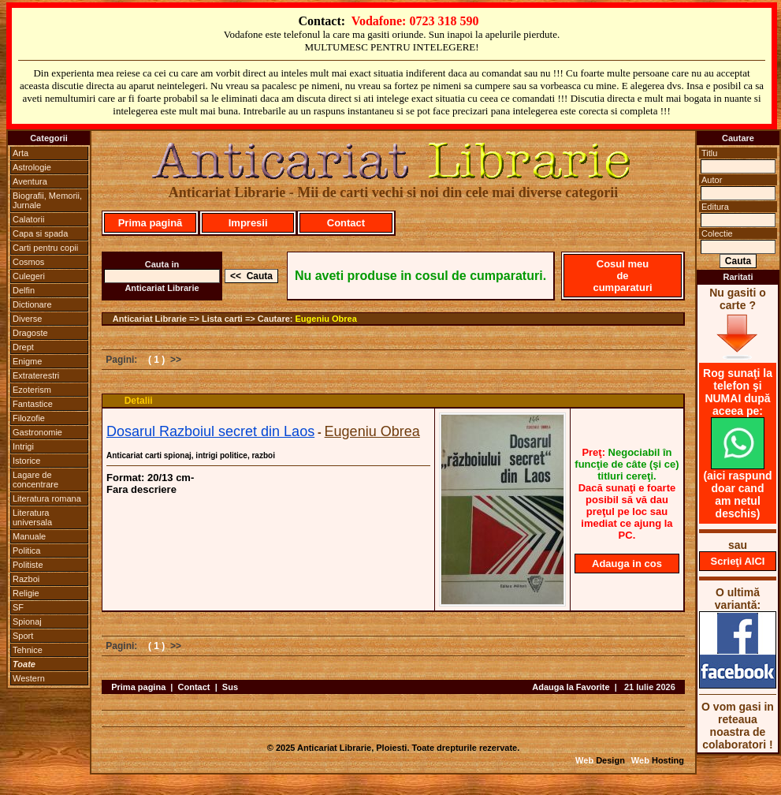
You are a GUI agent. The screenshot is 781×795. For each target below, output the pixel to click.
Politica (26, 550)
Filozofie (29, 418)
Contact (346, 223)
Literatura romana (47, 498)
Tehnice (28, 650)
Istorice (26, 460)
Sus (230, 687)
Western (29, 678)
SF (18, 607)
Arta (20, 153)
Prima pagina (138, 687)
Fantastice (33, 404)
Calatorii (28, 219)
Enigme (27, 361)
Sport (23, 635)
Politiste (28, 564)
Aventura (30, 181)
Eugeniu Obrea (326, 318)
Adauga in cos (627, 563)
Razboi (26, 579)
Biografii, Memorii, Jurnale (47, 200)
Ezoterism (32, 389)
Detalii (139, 400)
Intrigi (23, 446)
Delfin (24, 290)
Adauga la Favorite (570, 687)
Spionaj (27, 621)
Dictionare (32, 304)
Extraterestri (36, 375)
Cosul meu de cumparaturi (622, 275)
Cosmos (28, 262)
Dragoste (30, 333)
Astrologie (32, 167)
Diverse (27, 318)
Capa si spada (40, 233)
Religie (26, 593)
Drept (23, 347)
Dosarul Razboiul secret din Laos (210, 431)
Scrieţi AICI (738, 561)
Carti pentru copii (45, 247)
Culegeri (29, 276)
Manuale (29, 536)
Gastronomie (37, 432)
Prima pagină (150, 223)
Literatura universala (32, 517)
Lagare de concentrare (35, 479)
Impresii (248, 223)
